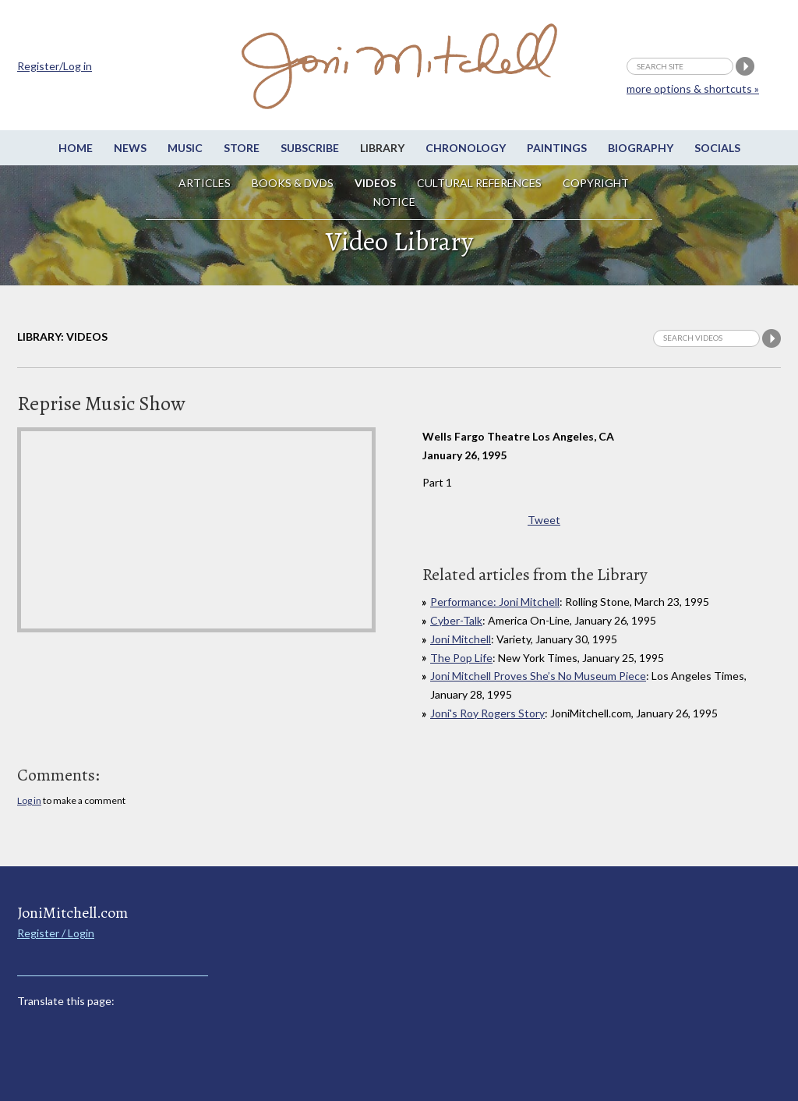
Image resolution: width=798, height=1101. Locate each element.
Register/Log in (54, 66)
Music (185, 147)
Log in (29, 800)
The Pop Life (461, 657)
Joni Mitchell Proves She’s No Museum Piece (538, 675)
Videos (375, 182)
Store (242, 147)
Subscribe (310, 147)
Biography (640, 147)
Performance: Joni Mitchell (495, 601)
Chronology (465, 147)
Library (382, 147)
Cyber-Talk (456, 620)
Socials (717, 147)
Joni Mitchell (460, 639)
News (130, 147)
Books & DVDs (293, 182)
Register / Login (55, 933)
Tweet (544, 519)
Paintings (557, 147)
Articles (204, 182)
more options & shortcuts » (693, 88)
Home (75, 147)
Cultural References (479, 182)
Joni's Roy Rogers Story (487, 713)
